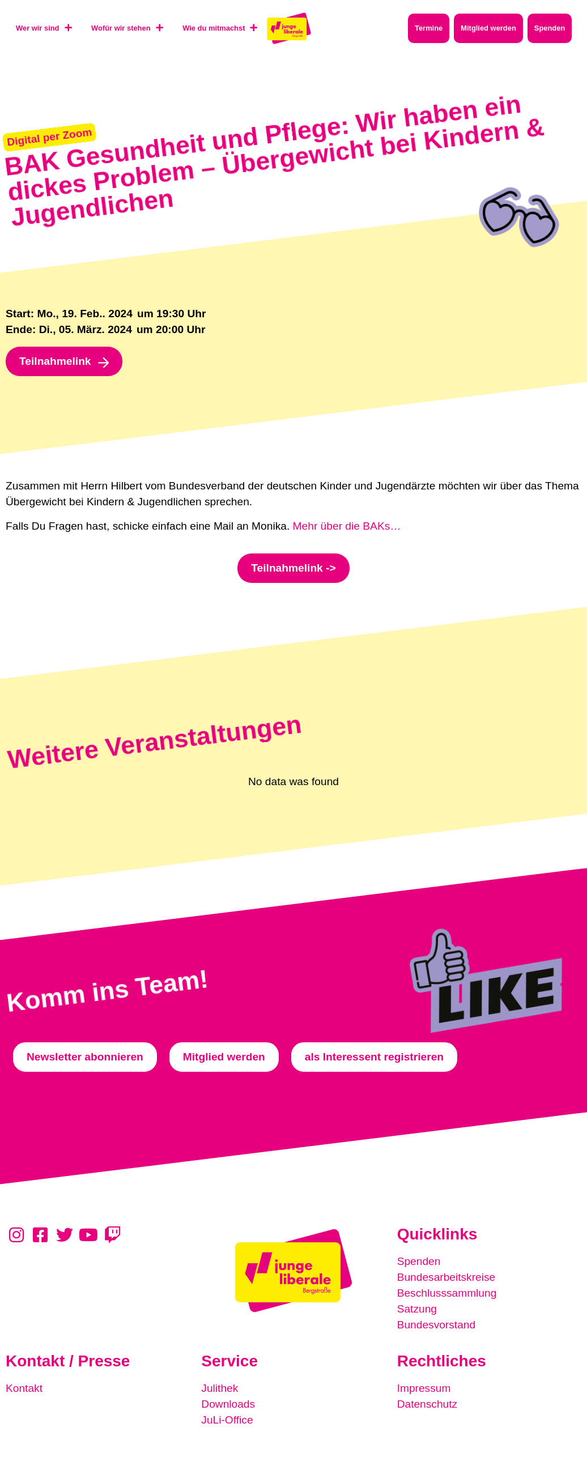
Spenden (419, 1261)
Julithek (219, 1388)
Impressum (424, 1388)
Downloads (228, 1404)
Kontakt (24, 1388)
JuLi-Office (227, 1420)
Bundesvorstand (436, 1325)
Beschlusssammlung (447, 1293)
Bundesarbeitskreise (446, 1277)
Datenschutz (427, 1404)
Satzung (417, 1309)
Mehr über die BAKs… (347, 526)
